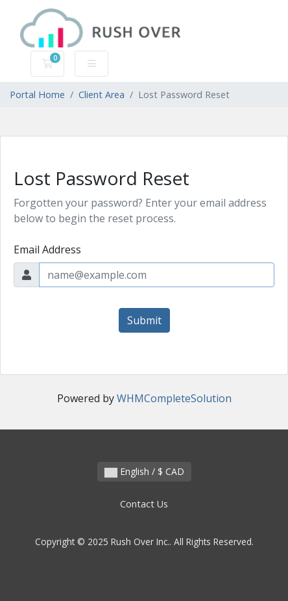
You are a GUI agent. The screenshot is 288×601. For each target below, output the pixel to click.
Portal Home (37, 94)
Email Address (47, 249)
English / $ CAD (144, 471)
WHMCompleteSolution (174, 398)
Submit (144, 320)
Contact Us (144, 504)
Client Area (101, 94)
